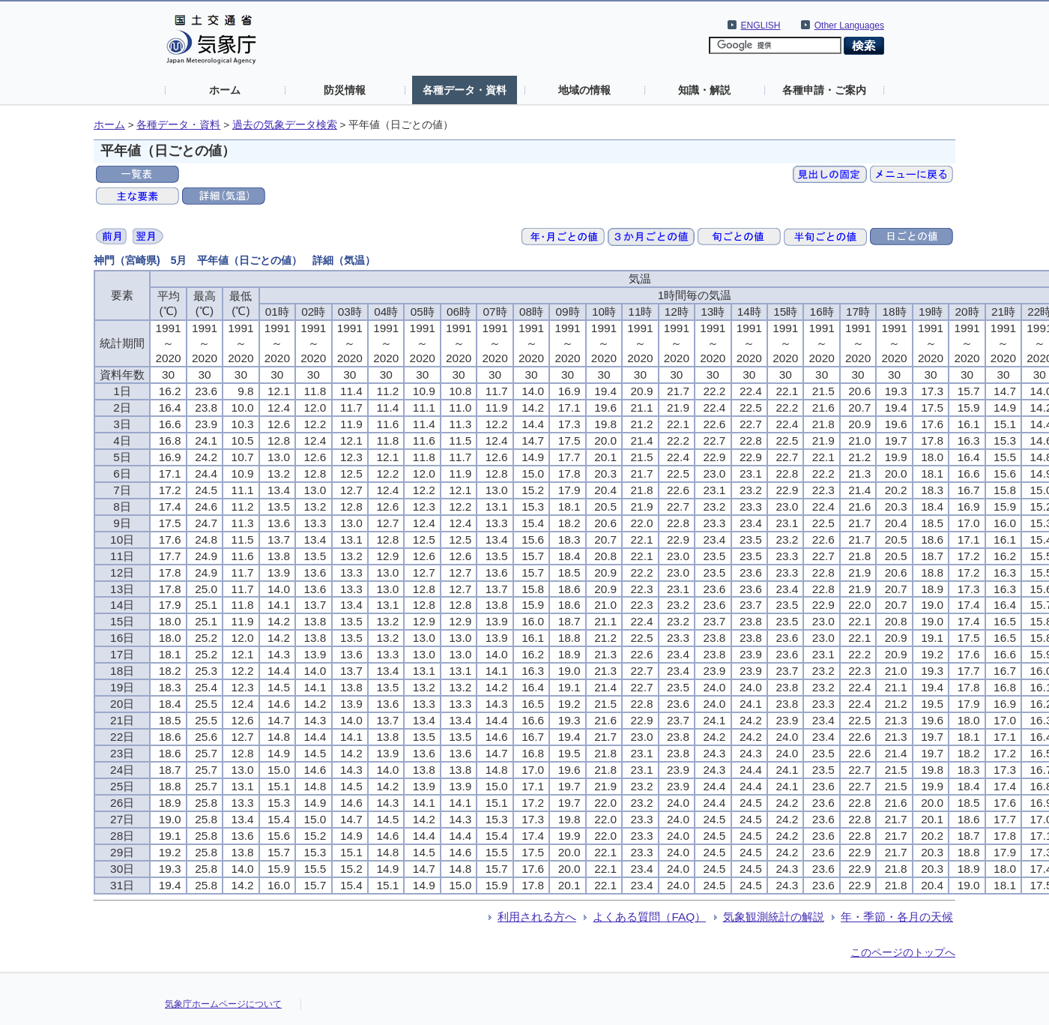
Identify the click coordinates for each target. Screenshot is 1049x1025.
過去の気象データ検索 (284, 124)
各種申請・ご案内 (824, 90)
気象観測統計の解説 (773, 916)
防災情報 (345, 90)
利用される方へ (537, 916)
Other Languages (849, 25)
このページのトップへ (902, 952)
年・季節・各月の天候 (897, 916)
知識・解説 (704, 90)
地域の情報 (584, 90)
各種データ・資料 (465, 90)
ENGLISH (761, 25)
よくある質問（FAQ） (649, 916)
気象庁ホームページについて (223, 1004)
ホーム (225, 90)
